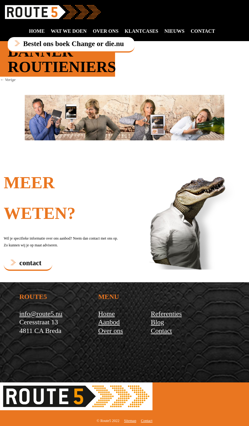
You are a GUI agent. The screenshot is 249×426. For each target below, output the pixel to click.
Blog (157, 322)
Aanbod (109, 322)
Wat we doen (69, 31)
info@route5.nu (40, 313)
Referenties (166, 313)
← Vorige (7, 79)
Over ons (105, 31)
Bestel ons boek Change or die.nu (73, 44)
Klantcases (141, 31)
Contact (161, 330)
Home (37, 31)
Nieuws (175, 31)
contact (203, 31)
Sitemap (130, 421)
